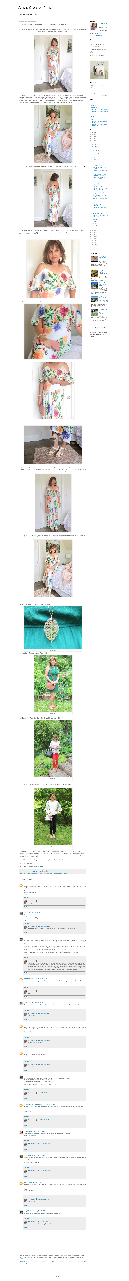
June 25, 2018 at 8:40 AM (34, 912)
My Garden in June (97, 181)
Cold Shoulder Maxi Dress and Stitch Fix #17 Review (100, 178)
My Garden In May (97, 202)
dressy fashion (32, 873)
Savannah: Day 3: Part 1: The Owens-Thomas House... (100, 171)
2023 (93, 138)
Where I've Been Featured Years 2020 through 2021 (99, 122)
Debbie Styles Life (28, 1155)
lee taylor (26, 1052)
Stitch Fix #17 (67, 873)
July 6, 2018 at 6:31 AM (43, 1199)
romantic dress (55, 873)
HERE (54, 650)
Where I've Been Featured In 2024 (99, 113)
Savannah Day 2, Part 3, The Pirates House (100, 196)
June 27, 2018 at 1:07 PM (34, 1076)
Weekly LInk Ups (95, 107)
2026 (93, 132)
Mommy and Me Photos (98, 213)
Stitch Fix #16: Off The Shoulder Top (98, 205)
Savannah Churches (97, 186)
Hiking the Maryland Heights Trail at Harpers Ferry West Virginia (103, 298)
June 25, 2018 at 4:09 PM (37, 1002)
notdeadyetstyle (28, 884)
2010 (93, 245)
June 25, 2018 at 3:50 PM (44, 926)
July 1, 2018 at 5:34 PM (39, 1155)
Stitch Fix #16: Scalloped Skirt (100, 211)
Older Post (83, 1261)
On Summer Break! (97, 165)
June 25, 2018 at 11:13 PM (33, 1025)
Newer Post (22, 1261)
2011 (93, 242)
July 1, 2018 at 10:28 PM (44, 1143)
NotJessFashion (28, 1131)
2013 (93, 238)
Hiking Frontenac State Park (103, 271)
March (94, 223)
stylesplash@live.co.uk (30, 1182)
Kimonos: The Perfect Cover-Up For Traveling (100, 216)
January (95, 227)
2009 (93, 247)
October (95, 155)
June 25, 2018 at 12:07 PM (54, 938)
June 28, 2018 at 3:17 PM (44, 1119)
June (94, 163)
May (94, 219)
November (95, 153)
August (95, 159)
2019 (93, 147)
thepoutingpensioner (29, 978)
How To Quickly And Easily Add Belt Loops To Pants (102, 258)
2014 (93, 236)
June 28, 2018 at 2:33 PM (49, 1104)
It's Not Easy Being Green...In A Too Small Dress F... (100, 183)
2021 (93, 142)
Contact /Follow (95, 105)
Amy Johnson (31, 901)
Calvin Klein (26, 873)
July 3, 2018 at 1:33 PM (41, 1211)
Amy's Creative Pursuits (37, 8)
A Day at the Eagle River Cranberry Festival (103, 311)
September (96, 157)
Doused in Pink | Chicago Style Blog (33, 1104)
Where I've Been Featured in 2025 (99, 111)
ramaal (25, 1076)
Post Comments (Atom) (31, 1264)
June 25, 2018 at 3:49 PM (44, 901)
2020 (93, 144)
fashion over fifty (43, 873)
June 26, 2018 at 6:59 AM (44, 1040)
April (94, 221)
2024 (93, 136)
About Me (93, 104)
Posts (93, 85)
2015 (93, 234)
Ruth (25, 1025)
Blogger (71, 1276)
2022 (93, 140)
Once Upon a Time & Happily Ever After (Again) (36, 938)
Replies (27, 897)
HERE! (41, 866)
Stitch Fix (61, 873)
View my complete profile (96, 35)
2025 (93, 134)
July (94, 161)
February (95, 225)
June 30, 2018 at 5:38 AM (39, 1131)
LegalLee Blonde (30, 1055)
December (95, 150)
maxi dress (49, 873)
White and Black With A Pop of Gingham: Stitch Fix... (100, 189)
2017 (93, 230)
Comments (94, 88)
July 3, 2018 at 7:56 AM (41, 1182)
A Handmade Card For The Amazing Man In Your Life (99, 175)
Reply (25, 894)
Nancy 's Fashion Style (29, 1211)
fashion (37, 873)
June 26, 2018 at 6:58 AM (44, 1013)
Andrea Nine (27, 1002)
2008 (93, 249)
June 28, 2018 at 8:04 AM (44, 1064)
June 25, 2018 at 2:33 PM (41, 978)
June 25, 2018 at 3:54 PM (44, 961)
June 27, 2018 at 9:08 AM (35, 1052)
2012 (93, 240)
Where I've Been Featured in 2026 (99, 109)
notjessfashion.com (32, 1135)
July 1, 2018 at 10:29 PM (44, 1170)
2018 (93, 149)
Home (53, 1261)
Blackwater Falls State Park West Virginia (103, 284)
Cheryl (25, 912)
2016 (93, 232)
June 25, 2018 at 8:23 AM (38, 884)
